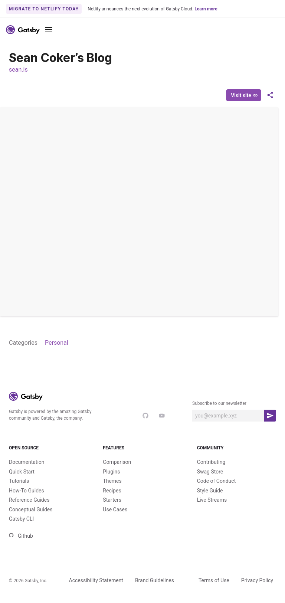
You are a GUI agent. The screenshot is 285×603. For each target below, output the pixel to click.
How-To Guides (26, 491)
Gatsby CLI (21, 519)
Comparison (117, 462)
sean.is (18, 69)
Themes (112, 481)
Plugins (111, 472)
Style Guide (210, 491)
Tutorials (19, 481)
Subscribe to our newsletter (219, 403)
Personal (56, 342)
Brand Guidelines (154, 580)
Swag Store (210, 472)
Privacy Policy (257, 580)
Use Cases (115, 509)
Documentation (27, 462)
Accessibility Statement (96, 580)
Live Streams (212, 500)
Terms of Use (214, 580)
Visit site (244, 95)
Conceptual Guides (30, 509)
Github (21, 536)
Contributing (211, 462)
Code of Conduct (216, 481)
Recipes (112, 491)
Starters (112, 500)
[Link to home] (23, 29)
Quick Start (22, 472)
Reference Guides (29, 500)
